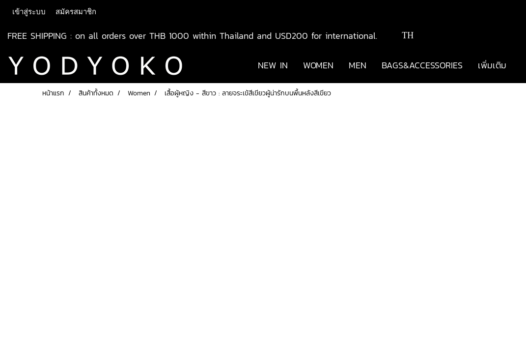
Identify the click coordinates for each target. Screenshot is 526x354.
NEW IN (273, 65)
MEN (357, 65)
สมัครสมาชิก (75, 12)
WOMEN (318, 65)
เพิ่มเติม (492, 65)
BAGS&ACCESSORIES (422, 65)
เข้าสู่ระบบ (29, 12)
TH (401, 35)
